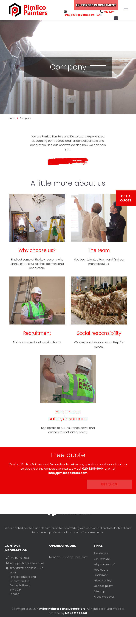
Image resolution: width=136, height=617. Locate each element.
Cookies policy (103, 580)
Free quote (68, 484)
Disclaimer (100, 572)
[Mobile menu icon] (125, 10)
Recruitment (37, 333)
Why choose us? (37, 250)
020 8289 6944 (106, 13)
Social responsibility (99, 333)
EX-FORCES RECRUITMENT (98, 5)
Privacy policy (102, 576)
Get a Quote (126, 198)
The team (99, 250)
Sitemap (99, 585)
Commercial (102, 559)
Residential (101, 555)
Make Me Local (76, 613)
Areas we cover (104, 589)
